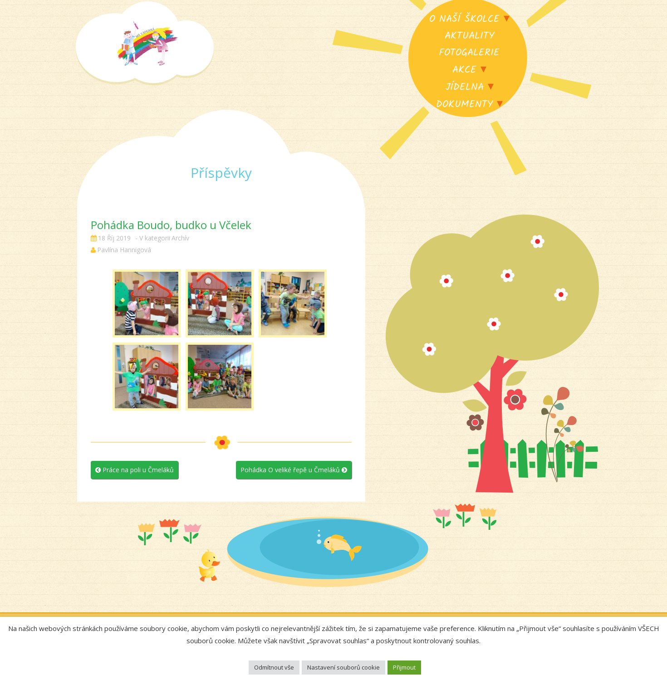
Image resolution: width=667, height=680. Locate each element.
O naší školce (464, 19)
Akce (464, 70)
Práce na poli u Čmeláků (134, 469)
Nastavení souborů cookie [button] (343, 667)
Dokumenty (464, 105)
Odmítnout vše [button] (274, 667)
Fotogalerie (469, 53)
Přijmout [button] (404, 667)
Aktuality (469, 36)
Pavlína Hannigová (124, 249)
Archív (180, 238)
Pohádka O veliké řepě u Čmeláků (293, 469)
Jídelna (464, 87)
